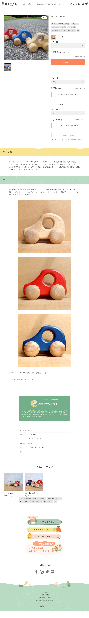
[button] (83, 9)
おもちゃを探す (8, 7)
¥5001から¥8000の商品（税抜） (60, 30)
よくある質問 (44, 601)
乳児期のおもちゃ (57, 37)
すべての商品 (71, 33)
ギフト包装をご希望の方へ (76, 146)
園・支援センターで (69, 37)
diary (63, 7)
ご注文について (58, 146)
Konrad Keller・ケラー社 (58, 33)
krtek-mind (71, 7)
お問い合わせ (7, 11)
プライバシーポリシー (45, 610)
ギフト (38, 7)
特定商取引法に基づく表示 (44, 607)
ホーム (44, 598)
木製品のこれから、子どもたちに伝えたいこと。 (23, 386)
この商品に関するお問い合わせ (68, 101)
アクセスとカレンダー (51, 7)
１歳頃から (75, 30)
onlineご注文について (26, 7)
